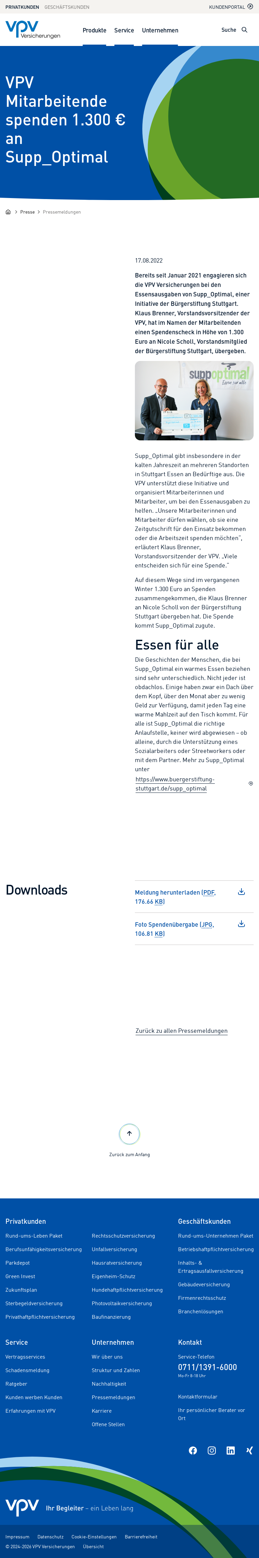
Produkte (94, 30)
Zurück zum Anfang (129, 1139)
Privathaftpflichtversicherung (40, 1316)
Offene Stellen (108, 1424)
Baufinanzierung (111, 1316)
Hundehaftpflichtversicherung (127, 1289)
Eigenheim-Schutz (113, 1276)
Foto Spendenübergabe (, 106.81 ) (190, 929)
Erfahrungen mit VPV (30, 1410)
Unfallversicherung (114, 1249)
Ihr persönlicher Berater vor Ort (211, 1414)
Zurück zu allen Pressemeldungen (182, 1030)
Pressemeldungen (113, 1397)
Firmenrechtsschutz (202, 1297)
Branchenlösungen (200, 1311)
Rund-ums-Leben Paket (33, 1235)
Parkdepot (17, 1262)
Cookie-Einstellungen (94, 1536)
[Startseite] (8, 212)
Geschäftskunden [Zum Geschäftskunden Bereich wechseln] (67, 7)
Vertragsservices (25, 1356)
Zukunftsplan (21, 1289)
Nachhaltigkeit (109, 1383)
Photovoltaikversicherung (122, 1303)
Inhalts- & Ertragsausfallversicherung (210, 1266)
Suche (229, 29)
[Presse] (27, 211)
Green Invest (20, 1276)
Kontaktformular (198, 1396)
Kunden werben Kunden (33, 1397)
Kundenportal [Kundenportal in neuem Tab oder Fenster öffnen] (231, 6)
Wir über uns (107, 1356)
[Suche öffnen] (244, 29)
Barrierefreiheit (141, 1536)
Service (124, 30)
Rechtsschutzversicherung (123, 1235)
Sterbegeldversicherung (34, 1303)
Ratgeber (16, 1383)
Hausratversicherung (117, 1262)
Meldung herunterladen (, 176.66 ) (190, 896)
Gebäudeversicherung (204, 1284)
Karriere (102, 1410)
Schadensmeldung (27, 1370)
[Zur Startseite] (32, 30)
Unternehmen (160, 30)
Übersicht (93, 1546)
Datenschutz (50, 1536)
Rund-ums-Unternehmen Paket (215, 1235)
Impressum (17, 1536)
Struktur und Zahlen (116, 1370)
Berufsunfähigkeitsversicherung (43, 1249)
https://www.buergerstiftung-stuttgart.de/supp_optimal (194, 783)
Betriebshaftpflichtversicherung (216, 1249)
